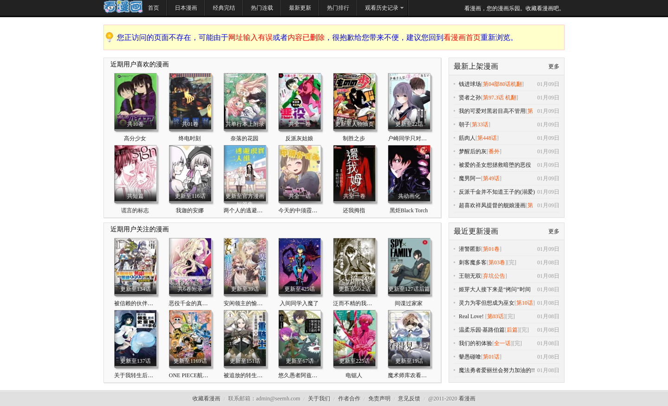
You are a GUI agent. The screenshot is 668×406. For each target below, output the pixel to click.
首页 (153, 8)
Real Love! (472, 316)
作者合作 (349, 398)
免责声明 (379, 398)
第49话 (491, 178)
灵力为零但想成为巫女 (486, 303)
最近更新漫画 (476, 231)
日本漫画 (186, 8)
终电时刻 (190, 138)
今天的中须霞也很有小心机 (311, 210)
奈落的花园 (244, 138)
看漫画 (467, 398)
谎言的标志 (135, 210)
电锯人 (354, 375)
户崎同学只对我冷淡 (413, 138)
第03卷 (496, 262)
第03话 (495, 316)
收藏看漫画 (206, 398)
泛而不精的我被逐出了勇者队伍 (372, 303)
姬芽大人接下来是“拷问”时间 (495, 289)
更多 (553, 66)
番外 (494, 151)
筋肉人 (467, 138)
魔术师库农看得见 (410, 375)
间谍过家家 (409, 303)
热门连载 (262, 8)
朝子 (464, 124)
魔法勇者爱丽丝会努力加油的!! (497, 370)
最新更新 (300, 8)
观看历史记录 (381, 8)
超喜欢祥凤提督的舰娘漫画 (492, 205)
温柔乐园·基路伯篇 (482, 330)
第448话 (487, 138)
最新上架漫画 (476, 66)
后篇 (512, 330)
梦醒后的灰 (473, 151)
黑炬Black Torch (409, 210)
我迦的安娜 (190, 210)
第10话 (524, 303)
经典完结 (224, 8)
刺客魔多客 (473, 262)
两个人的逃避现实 (246, 210)
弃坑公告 (494, 276)
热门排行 (338, 8)
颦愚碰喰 (470, 357)
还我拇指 (354, 210)
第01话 (491, 357)
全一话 (502, 343)
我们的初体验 (475, 343)
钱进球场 (470, 84)
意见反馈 (409, 398)
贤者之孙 (470, 97)
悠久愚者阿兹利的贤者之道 (311, 375)
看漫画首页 (462, 37)
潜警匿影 (470, 249)
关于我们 (319, 398)
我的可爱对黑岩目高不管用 (492, 111)
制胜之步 (354, 138)
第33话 (480, 124)
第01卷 (491, 249)
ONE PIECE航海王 (191, 375)
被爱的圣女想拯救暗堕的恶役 (495, 165)
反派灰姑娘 (299, 138)
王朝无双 (470, 276)
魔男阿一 (470, 178)
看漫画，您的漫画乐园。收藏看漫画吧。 (514, 8)
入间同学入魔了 (299, 303)
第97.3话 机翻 (499, 97)
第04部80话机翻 (502, 84)
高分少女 (135, 138)
